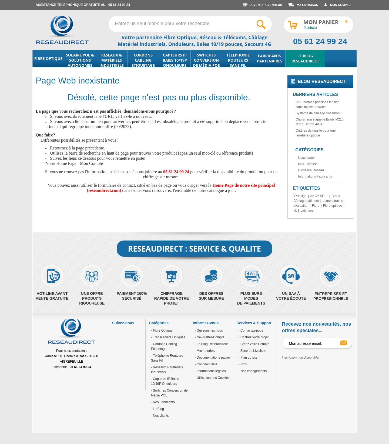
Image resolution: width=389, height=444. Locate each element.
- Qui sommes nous (209, 330)
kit (295, 210)
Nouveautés (306, 158)
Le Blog (158, 409)
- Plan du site (248, 357)
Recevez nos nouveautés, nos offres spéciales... (316, 327)
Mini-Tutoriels (307, 164)
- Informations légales (210, 371)
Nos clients (160, 416)
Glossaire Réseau (311, 170)
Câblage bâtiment (306, 201)
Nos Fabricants (163, 402)
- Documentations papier (212, 357)
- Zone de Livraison (252, 351)
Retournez (59, 148)
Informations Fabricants (315, 176)
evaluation (300, 206)
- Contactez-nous (251, 330)
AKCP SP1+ (319, 196)
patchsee (307, 210)
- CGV (243, 364)
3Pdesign (299, 196)
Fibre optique (332, 206)
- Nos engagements (253, 371)
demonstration (333, 201)
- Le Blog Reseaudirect (211, 344)
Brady (335, 196)
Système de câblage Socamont (318, 113)
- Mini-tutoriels (205, 351)
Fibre (315, 206)
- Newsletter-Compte (209, 337)
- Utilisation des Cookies (212, 378)
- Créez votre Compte (254, 344)
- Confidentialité (206, 364)
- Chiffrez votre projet (254, 337)
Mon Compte (91, 163)
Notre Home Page (60, 163)
